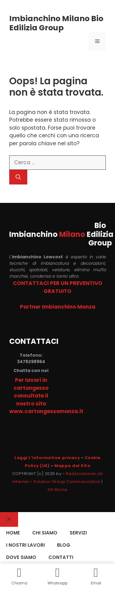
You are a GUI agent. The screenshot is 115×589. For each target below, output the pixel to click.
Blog (63, 545)
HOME (13, 533)
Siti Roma (57, 489)
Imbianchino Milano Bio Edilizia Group (56, 23)
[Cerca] (18, 177)
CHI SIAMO (44, 533)
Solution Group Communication (67, 481)
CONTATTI (60, 557)
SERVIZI (78, 533)
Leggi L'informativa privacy (47, 458)
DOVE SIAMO (21, 557)
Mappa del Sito (72, 466)
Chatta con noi (30, 370)
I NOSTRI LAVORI (25, 545)
